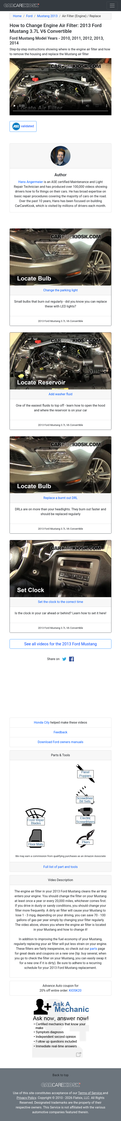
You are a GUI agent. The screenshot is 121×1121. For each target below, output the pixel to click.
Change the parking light (60, 290)
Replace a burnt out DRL (61, 498)
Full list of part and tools (60, 867)
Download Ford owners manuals (60, 742)
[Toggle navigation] (112, 6)
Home (17, 16)
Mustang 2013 (47, 16)
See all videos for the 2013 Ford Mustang (60, 644)
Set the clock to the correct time (60, 602)
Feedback (60, 732)
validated (23, 126)
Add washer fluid (60, 394)
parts (93, 949)
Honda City (42, 722)
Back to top (60, 1075)
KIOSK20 (75, 990)
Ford (29, 16)
